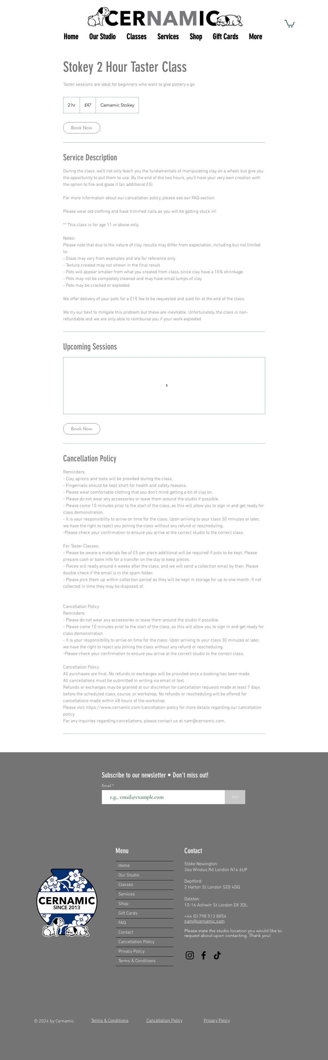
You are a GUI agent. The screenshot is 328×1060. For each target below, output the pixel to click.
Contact (125, 932)
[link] (81, 127)
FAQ (122, 923)
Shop (123, 904)
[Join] (235, 797)
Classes (125, 885)
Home (124, 866)
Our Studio (128, 875)
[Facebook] (203, 955)
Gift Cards (127, 913)
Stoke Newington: (201, 864)
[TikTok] (217, 955)
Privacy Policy (131, 951)
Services (126, 894)
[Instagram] (189, 955)
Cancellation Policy (136, 942)
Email (107, 786)
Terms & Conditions (137, 961)
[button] (290, 23)
